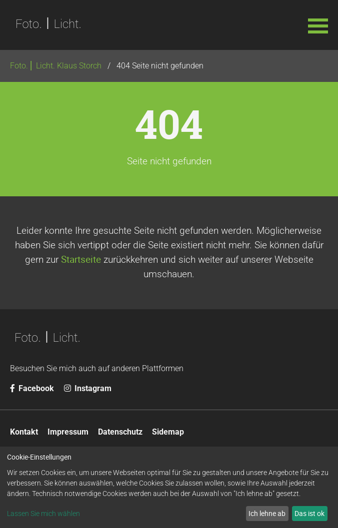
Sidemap (168, 432)
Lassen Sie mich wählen (43, 514)
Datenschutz (120, 432)
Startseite (81, 259)
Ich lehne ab (267, 513)
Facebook (32, 388)
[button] (318, 25)
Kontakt (24, 432)
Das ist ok (309, 513)
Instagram (88, 388)
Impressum (68, 432)
